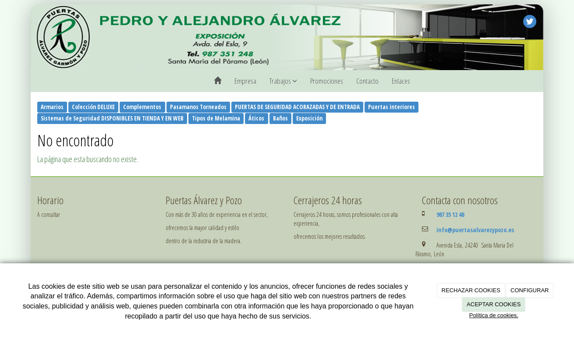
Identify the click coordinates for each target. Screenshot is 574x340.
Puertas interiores (391, 107)
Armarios (52, 107)
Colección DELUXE (93, 107)
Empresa (245, 81)
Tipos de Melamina (216, 118)
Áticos (256, 118)
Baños (280, 118)
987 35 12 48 (450, 214)
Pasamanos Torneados (198, 107)
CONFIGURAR (529, 290)
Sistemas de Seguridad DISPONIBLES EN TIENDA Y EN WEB (112, 118)
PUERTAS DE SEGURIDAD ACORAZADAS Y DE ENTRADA (297, 107)
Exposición (309, 118)
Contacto (367, 81)
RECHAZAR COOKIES (471, 290)
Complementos (142, 107)
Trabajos (283, 81)
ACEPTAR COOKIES (494, 304)
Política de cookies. (493, 315)
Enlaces (401, 81)
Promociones (326, 81)
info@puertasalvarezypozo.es (475, 230)
